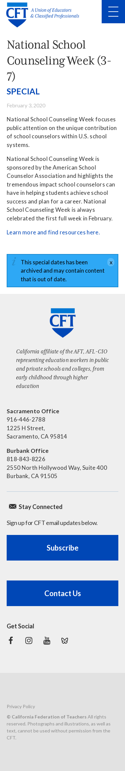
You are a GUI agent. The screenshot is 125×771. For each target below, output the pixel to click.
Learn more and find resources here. (53, 232)
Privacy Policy (21, 706)
